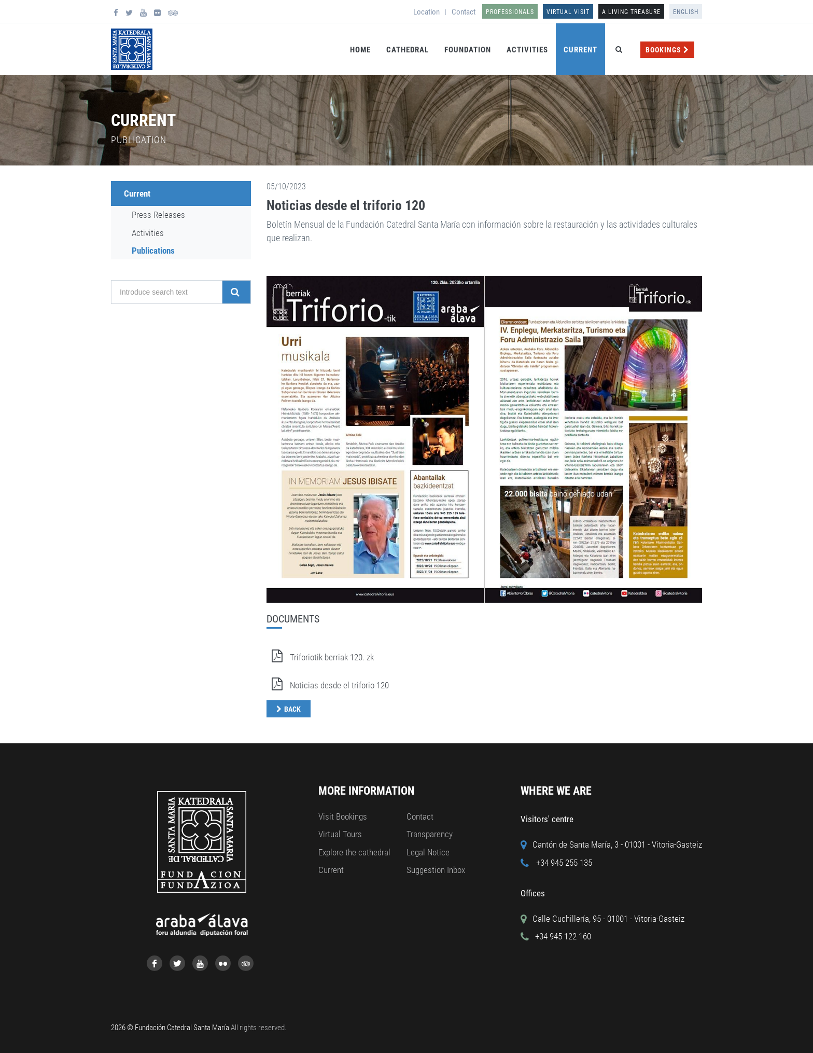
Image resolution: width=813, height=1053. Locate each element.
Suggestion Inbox (435, 870)
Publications (153, 250)
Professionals (510, 12)
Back (292, 709)
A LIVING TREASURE (631, 12)
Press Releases (158, 215)
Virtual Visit (568, 12)
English (685, 12)
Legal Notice (428, 852)
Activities (527, 49)
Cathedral (407, 49)
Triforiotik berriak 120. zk (320, 657)
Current (580, 49)
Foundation (467, 49)
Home (360, 49)
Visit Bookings (342, 816)
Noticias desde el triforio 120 (346, 205)
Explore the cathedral (354, 852)
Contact (463, 12)
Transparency (429, 834)
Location (426, 12)
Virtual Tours (340, 834)
